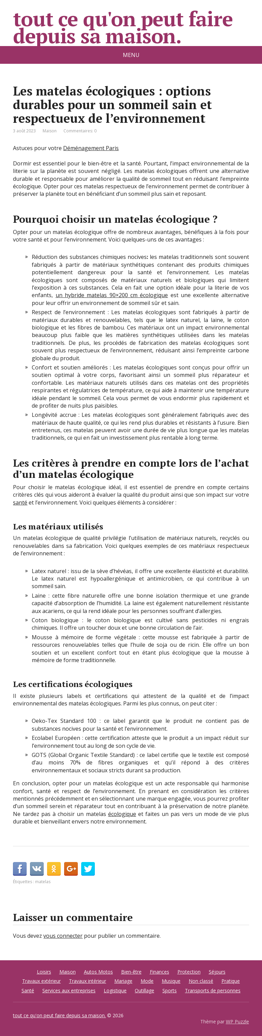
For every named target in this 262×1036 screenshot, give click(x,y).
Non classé (201, 981)
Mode (147, 981)
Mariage (123, 981)
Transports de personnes (213, 990)
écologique (122, 814)
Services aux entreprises (69, 990)
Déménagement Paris (91, 148)
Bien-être (131, 971)
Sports (169, 990)
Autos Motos (98, 971)
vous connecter (63, 935)
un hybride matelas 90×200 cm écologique (112, 295)
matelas (42, 882)
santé (20, 502)
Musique (171, 981)
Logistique (115, 990)
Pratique (230, 981)
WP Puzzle (237, 1021)
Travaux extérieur (41, 981)
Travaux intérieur (87, 981)
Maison (50, 131)
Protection (189, 971)
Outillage (144, 990)
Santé (27, 990)
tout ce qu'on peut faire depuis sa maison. (122, 27)
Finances (159, 971)
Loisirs (44, 971)
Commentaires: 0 (80, 131)
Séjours (217, 971)
